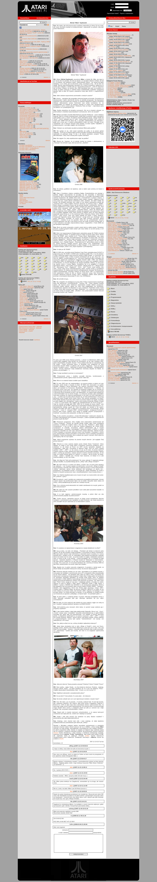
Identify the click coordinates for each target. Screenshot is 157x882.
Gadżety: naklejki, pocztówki (116, 265)
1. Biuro (111, 288)
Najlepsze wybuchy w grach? (116, 73)
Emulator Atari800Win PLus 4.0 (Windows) (32, 146)
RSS (46, 25)
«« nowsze (111, 253)
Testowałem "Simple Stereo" (116, 362)
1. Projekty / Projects (114, 82)
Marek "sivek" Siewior (114, 224)
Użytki (117, 26)
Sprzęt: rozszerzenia (114, 264)
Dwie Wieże (23, 308)
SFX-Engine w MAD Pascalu (28, 109)
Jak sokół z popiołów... (26, 64)
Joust (21, 292)
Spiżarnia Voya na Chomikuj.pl (29, 189)
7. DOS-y (111, 306)
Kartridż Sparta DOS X (26, 112)
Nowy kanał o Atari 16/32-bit (28, 38)
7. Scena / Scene (113, 91)
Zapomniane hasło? (113, 13)
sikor (71, 773)
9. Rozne (111, 311)
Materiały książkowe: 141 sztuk (29, 184)
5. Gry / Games (112, 88)
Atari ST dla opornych (26, 133)
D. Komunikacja (113, 320)
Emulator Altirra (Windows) (27, 149)
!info (122, 203)
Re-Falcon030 (24, 56)
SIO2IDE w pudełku (114, 378)
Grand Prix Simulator (26, 315)
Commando (23, 293)
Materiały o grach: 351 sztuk (28, 187)
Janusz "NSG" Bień (114, 246)
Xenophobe (23, 296)
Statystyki (22, 332)
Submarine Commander (27, 287)
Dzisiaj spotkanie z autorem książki (30, 46)
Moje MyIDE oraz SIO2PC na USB (118, 366)
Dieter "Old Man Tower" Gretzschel (118, 225)
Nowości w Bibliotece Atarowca (29, 49)
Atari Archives (24, 200)
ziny (122, 215)
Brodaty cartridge (25, 44)
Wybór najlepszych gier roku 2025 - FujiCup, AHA (34, 41)
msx (129, 206)
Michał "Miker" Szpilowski (115, 230)
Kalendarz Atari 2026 (26, 69)
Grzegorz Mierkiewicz (114, 247)
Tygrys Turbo (112, 361)
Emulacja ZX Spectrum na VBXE (29, 124)
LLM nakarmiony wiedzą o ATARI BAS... (120, 55)
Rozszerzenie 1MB (113, 364)
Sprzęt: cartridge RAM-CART (116, 267)
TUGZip (38, 281)
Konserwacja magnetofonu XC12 (29, 116)
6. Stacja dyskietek (114, 303)
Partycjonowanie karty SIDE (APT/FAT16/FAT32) (34, 128)
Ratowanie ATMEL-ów (114, 356)
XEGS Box (111, 375)
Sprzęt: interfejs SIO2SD (115, 273)
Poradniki (21, 106)
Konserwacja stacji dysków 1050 (29, 115)
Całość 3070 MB (25, 274)
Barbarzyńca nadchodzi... (27, 55)
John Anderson (112, 227)
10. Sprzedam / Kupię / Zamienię (118, 95)
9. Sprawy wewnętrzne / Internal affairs (119, 94)
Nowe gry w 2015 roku (26, 127)
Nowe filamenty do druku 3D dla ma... (119, 61)
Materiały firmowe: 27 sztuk (28, 186)
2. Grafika (111, 291)
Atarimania (23, 199)
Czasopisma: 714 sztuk (27, 181)
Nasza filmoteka (24, 71)
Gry (111, 26)
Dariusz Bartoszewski (114, 228)
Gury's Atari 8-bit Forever (27, 197)
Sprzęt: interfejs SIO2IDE (115, 271)
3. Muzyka (111, 294)
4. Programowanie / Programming (118, 86)
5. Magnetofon (113, 300)
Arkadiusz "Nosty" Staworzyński (117, 238)
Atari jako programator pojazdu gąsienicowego (33, 52)
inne (33, 272)
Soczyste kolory (112, 374)
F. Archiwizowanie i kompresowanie (119, 326)
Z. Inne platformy (113, 329)
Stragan (109, 257)
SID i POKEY (112, 47)
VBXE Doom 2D (113, 67)
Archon (22, 305)
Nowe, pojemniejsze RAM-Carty (117, 258)
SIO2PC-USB (112, 352)
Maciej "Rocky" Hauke (114, 240)
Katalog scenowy (112, 195)
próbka (87, 736)
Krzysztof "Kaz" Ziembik (115, 233)
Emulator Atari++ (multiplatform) (29, 148)
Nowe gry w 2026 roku (26, 108)
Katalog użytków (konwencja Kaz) (117, 280)
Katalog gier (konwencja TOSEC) (28, 278)
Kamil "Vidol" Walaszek (115, 243)
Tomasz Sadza (112, 244)
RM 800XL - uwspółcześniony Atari (118, 38)
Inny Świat (23, 312)
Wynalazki (110, 346)
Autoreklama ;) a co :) (114, 52)
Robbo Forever (24, 298)
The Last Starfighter (26, 307)
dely (71, 767)
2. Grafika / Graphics (114, 83)
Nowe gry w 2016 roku (26, 125)
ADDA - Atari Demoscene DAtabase (118, 192)
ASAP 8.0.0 (23, 62)
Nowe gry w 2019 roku (26, 119)
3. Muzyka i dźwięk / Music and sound (119, 85)
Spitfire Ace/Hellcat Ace (27, 302)
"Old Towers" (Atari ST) (26, 286)
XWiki (21, 196)
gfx (135, 200)
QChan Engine (24, 137)
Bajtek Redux (23, 190)
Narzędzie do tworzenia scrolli (29, 111)
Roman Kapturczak (113, 235)
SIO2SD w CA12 (113, 355)
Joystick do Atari (113, 359)
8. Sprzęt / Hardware (114, 92)
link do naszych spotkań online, (117, 113)
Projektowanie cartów (114, 358)
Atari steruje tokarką (114, 380)
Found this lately (113, 64)
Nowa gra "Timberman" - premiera (118, 44)
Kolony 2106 (23, 299)
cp (135, 197)
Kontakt (20, 206)
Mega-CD (111, 58)
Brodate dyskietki (25, 68)
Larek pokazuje (24, 122)
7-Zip (34, 281)
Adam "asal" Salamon (114, 241)
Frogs (21, 289)
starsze (48, 140)
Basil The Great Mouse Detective (29, 310)
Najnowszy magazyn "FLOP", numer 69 (31, 33)
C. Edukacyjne (113, 317)
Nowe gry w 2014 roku (26, 134)
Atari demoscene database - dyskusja (30, 328)
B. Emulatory (112, 314)
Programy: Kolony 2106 (115, 263)
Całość (23, 281)
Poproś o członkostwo (126, 13)
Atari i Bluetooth (113, 350)
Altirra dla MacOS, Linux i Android (118, 50)
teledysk (55, 733)
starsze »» (47, 77)
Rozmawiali (110, 221)
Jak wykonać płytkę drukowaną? (117, 369)
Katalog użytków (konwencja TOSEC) (119, 335)
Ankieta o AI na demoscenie (28, 36)
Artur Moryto (111, 222)
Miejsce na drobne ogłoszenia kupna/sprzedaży (122, 268)
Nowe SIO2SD (112, 353)
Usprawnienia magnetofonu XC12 (30, 113)
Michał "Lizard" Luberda (115, 237)
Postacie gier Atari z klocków (28, 65)
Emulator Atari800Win (26, 145)
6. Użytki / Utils (112, 89)
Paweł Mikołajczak (113, 250)
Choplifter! (23, 290)
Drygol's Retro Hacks (26, 202)
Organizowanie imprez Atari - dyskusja (30, 326)
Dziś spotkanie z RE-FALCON (29, 58)
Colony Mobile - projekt (26, 331)
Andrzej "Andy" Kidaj (114, 234)
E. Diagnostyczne (114, 323)
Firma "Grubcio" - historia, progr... (118, 76)
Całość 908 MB (113, 331)
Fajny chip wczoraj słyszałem (116, 41)
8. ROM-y (111, 309)
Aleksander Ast (112, 231)
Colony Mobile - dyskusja (26, 329)
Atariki (21, 194)
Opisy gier (21, 284)
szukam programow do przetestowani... (119, 35)
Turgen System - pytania (115, 70)
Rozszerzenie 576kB (114, 372)
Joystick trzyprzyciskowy (115, 365)
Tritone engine (24, 136)
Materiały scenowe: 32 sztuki (28, 183)
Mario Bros (23, 295)
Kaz (71, 751)
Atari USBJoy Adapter (114, 261)
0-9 (21, 257)
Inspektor (22, 314)
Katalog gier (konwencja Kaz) (27, 249)
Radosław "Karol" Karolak (115, 249)
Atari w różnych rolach (114, 377)
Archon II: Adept (25, 301)
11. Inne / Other (112, 97)
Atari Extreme (24, 61)
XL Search (23, 203)
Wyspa (22, 304)
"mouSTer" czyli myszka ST (116, 260)
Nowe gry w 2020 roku (26, 118)
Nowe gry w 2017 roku (26, 121)
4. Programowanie (114, 297)
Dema (124, 26)
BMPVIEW (23, 131)
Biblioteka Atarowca (24, 152)
